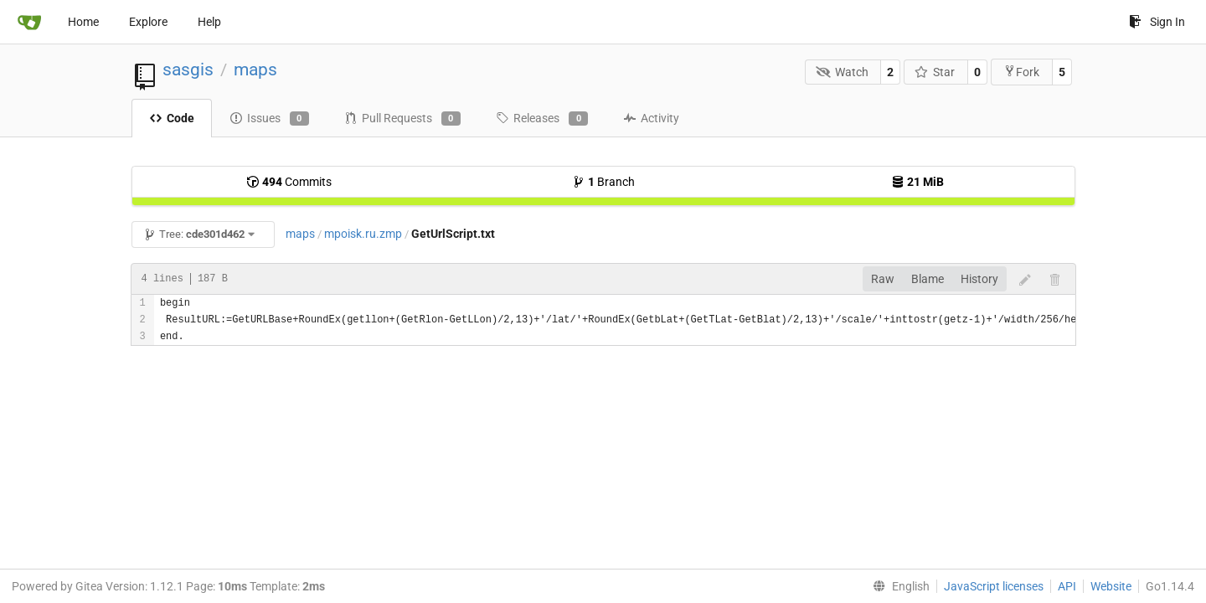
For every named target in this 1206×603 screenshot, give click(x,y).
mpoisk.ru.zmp (363, 233)
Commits (289, 181)
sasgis (188, 69)
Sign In (1157, 21)
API (1067, 586)
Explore (148, 21)
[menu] (898, 586)
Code (171, 118)
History (979, 279)
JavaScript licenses (994, 586)
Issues (269, 118)
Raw (882, 279)
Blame (927, 279)
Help (209, 21)
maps (255, 69)
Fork (1021, 71)
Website (1110, 586)
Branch (603, 181)
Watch (842, 72)
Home (83, 21)
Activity (651, 118)
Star (935, 72)
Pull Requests (402, 118)
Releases (542, 118)
